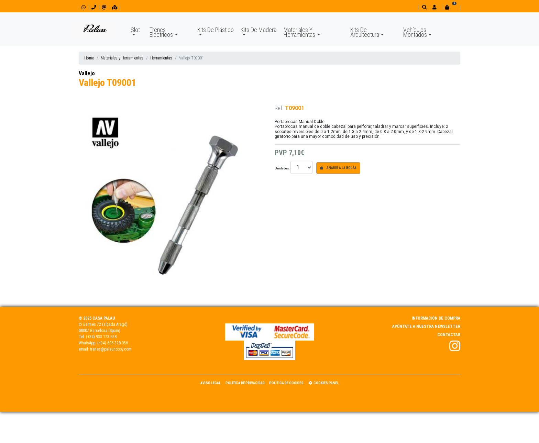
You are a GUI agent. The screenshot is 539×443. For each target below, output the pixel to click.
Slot (135, 29)
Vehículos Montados (415, 32)
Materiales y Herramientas (122, 58)
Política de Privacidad (245, 383)
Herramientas (161, 58)
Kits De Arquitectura (364, 32)
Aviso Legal (210, 383)
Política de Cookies (286, 383)
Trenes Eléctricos (161, 32)
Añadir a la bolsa (338, 168)
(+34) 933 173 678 (101, 336)
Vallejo (87, 73)
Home (89, 58)
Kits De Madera (258, 29)
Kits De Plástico (215, 29)
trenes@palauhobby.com (110, 349)
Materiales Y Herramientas (299, 32)
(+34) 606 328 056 (112, 343)
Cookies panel (323, 383)
